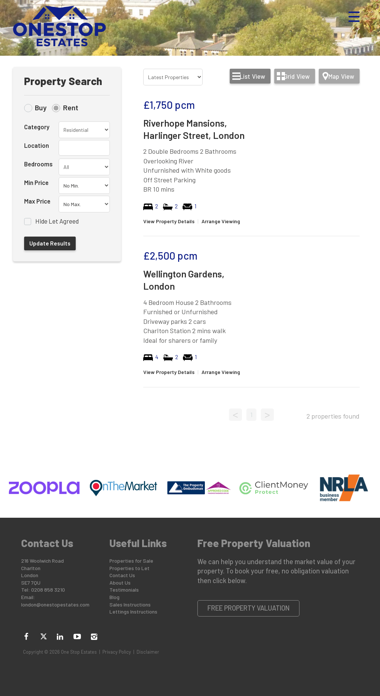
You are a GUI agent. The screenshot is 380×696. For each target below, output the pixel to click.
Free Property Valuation (248, 608)
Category (36, 126)
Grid (296, 76)
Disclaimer (148, 652)
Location (36, 145)
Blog (114, 597)
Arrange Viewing (221, 221)
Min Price (36, 182)
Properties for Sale (131, 560)
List (252, 76)
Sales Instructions (130, 604)
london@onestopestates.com (55, 604)
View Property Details (168, 221)
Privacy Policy (116, 652)
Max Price (37, 201)
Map (341, 76)
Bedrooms (38, 164)
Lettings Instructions (133, 611)
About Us (120, 582)
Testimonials (124, 589)
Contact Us (122, 575)
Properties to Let (129, 568)
